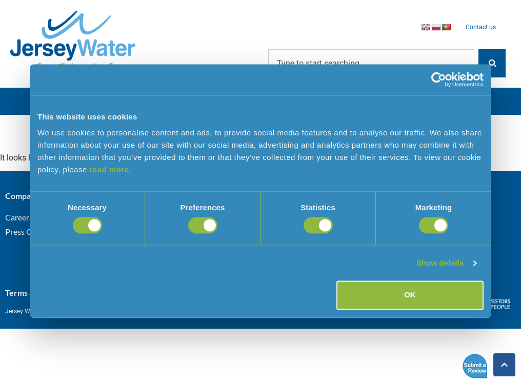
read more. (110, 169)
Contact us (481, 27)
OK (410, 295)
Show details (440, 262)
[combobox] (371, 63)
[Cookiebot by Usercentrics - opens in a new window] (439, 79)
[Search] (492, 63)
